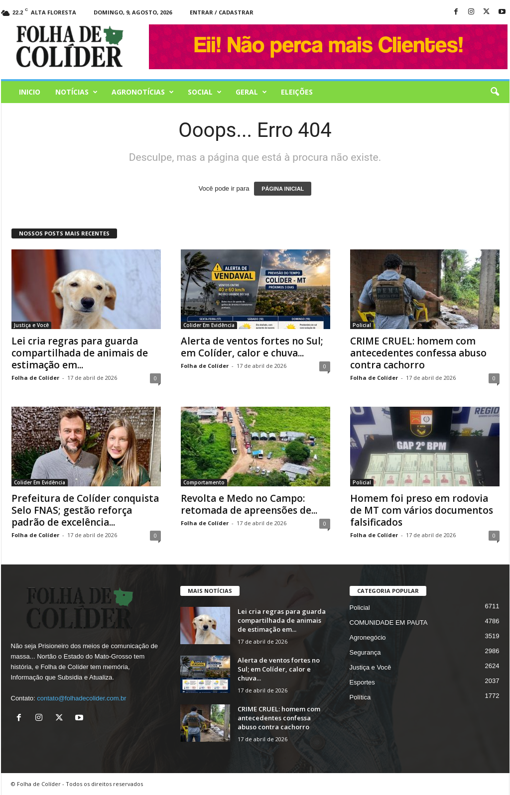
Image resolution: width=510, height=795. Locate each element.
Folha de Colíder (35, 377)
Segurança (365, 652)
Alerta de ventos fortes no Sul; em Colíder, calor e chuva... (252, 347)
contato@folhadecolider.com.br (81, 698)
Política (360, 697)
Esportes (362, 682)
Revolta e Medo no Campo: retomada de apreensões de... (249, 504)
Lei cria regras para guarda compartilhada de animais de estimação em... (79, 353)
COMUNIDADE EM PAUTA (389, 622)
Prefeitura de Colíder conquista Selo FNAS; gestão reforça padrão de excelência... (85, 510)
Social (205, 92)
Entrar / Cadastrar (222, 12)
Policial (362, 325)
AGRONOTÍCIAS (143, 92)
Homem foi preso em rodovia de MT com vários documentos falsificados (421, 510)
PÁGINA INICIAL (282, 189)
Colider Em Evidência (209, 325)
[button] (495, 92)
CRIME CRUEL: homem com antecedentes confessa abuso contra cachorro (418, 353)
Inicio (29, 92)
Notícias (76, 92)
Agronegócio (368, 637)
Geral (251, 92)
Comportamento (204, 482)
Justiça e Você (31, 325)
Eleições (297, 92)
